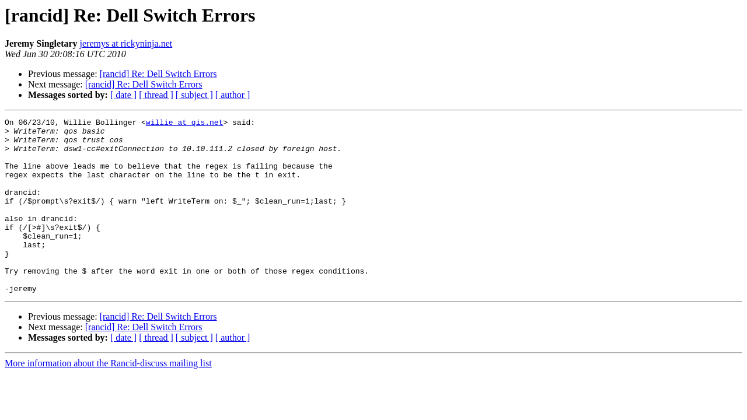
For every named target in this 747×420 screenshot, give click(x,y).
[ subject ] (194, 95)
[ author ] (232, 95)
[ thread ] (156, 95)
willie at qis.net (185, 123)
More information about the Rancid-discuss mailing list (108, 398)
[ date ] (123, 95)
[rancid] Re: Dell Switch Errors (158, 74)
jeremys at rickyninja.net (126, 43)
